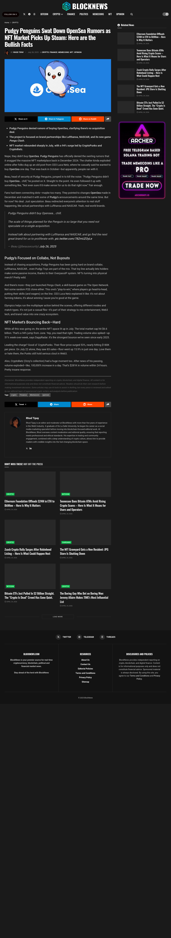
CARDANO (66, 542)
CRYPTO (56, 14)
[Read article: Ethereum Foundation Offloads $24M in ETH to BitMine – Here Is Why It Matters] (30, 484)
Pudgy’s (54, 197)
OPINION (120, 14)
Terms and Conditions (85, 673)
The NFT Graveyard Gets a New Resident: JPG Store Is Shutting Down (84, 551)
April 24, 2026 (11, 509)
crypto (14, 395)
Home (7, 22)
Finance (23, 395)
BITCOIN (44, 14)
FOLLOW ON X (10, 14)
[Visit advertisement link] (141, 160)
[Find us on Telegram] (29, 14)
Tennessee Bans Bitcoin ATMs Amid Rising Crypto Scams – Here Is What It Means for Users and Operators (83, 505)
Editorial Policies (85, 668)
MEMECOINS (98, 14)
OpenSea (34, 156)
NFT (110, 14)
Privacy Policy (85, 677)
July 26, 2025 (47, 246)
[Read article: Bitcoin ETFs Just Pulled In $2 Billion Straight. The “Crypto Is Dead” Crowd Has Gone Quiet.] (30, 576)
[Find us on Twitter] (24, 14)
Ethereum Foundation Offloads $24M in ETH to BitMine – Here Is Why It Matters (30, 503)
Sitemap (85, 681)
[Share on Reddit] (87, 119)
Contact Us (85, 664)
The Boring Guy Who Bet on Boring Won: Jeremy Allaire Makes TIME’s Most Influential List (84, 597)
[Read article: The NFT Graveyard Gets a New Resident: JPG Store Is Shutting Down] (85, 532)
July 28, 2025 (33, 52)
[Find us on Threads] (34, 14)
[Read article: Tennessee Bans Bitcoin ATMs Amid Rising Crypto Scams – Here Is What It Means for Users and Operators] (85, 484)
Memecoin (34, 395)
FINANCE (71, 14)
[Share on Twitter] (21, 119)
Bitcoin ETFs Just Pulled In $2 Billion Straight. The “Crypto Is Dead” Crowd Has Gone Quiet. (29, 595)
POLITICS (84, 14)
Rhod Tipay (18, 52)
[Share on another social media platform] (108, 119)
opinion (46, 395)
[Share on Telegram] (54, 119)
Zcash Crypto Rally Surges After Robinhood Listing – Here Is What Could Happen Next (28, 551)
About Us (85, 660)
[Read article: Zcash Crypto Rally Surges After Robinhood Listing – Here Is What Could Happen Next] (30, 532)
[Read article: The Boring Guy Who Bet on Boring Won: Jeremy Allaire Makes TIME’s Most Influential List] (85, 576)
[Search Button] (132, 14)
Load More (58, 617)
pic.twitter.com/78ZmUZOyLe (73, 239)
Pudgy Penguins (49, 156)
